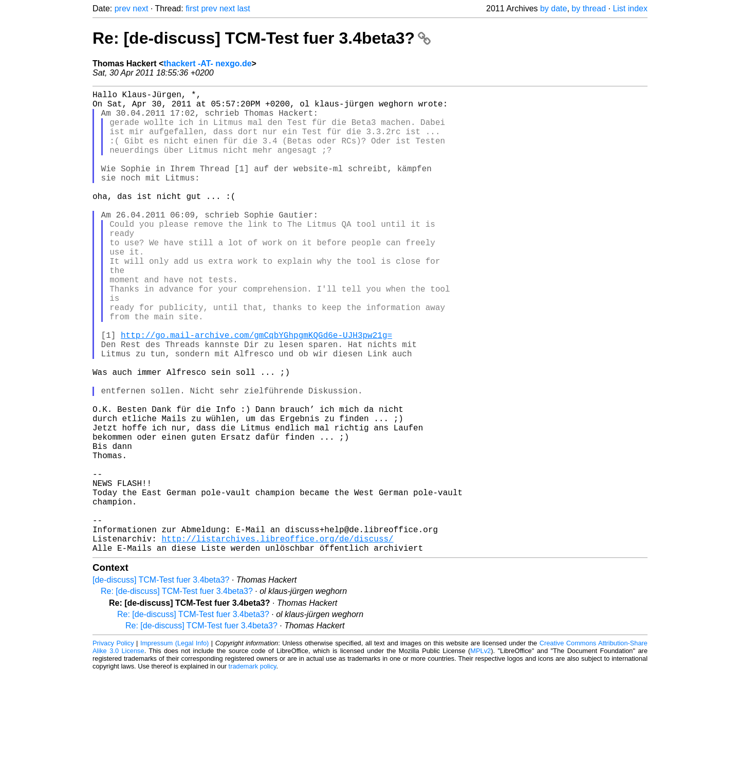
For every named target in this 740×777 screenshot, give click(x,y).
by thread (588, 8)
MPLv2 (480, 753)
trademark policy (252, 769)
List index (630, 8)
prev (123, 8)
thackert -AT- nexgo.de (207, 63)
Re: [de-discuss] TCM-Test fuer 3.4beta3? (261, 38)
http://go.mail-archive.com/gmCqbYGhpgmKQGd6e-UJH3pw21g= (256, 390)
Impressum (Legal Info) (174, 746)
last (243, 8)
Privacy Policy (113, 746)
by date (553, 8)
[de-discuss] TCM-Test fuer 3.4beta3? (161, 682)
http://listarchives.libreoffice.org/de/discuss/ (277, 639)
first (192, 8)
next (140, 8)
